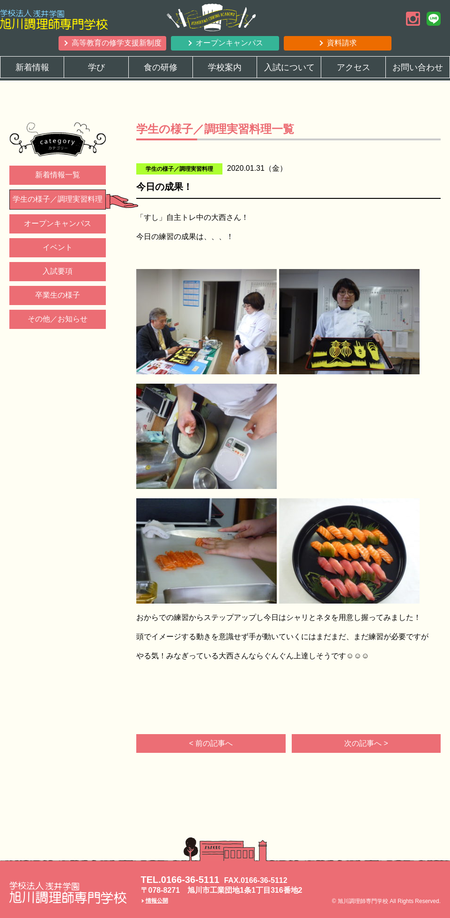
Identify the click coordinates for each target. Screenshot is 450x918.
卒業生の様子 (57, 295)
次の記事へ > (366, 743)
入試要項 (58, 271)
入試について (289, 67)
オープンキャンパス (229, 43)
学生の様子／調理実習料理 (58, 199)
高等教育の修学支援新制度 (117, 43)
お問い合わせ (417, 67)
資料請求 (342, 43)
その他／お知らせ (58, 319)
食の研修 (160, 67)
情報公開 (157, 900)
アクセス (353, 67)
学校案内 (225, 67)
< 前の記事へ (211, 743)
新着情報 (32, 67)
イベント (58, 247)
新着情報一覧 (57, 175)
